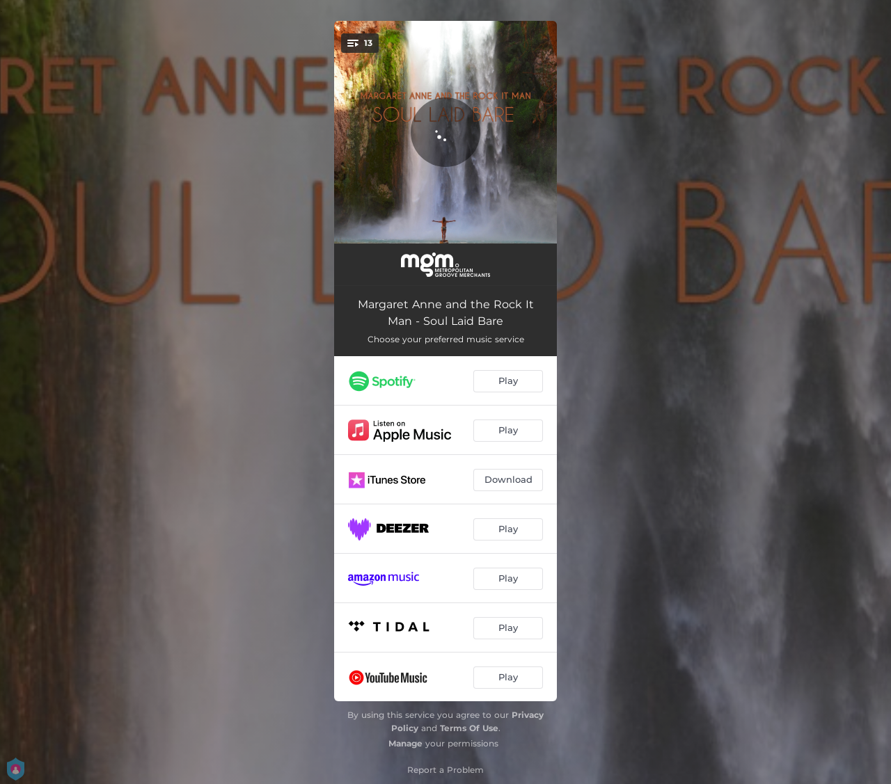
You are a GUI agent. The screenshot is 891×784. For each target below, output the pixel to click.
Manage (405, 743)
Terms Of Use (469, 728)
